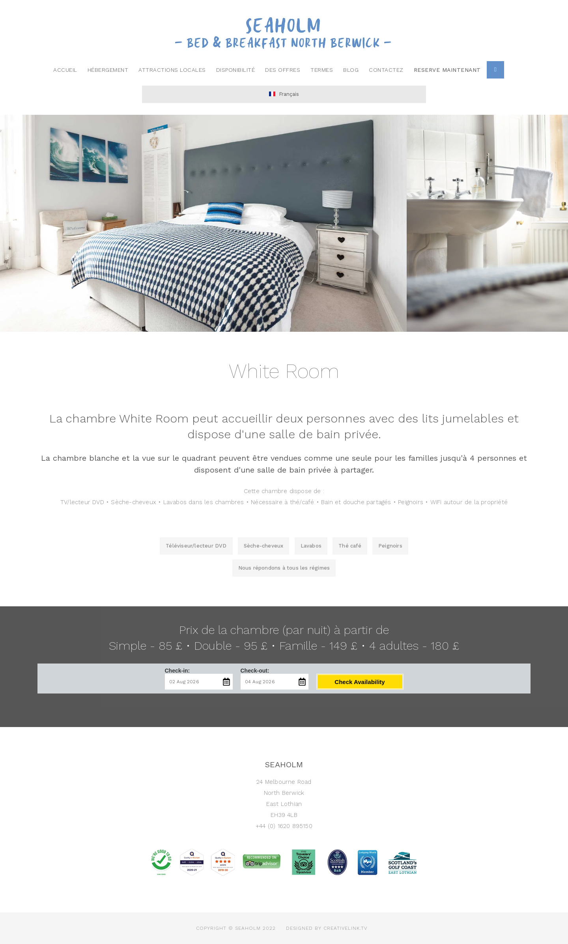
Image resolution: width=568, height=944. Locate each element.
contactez (386, 70)
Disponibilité (235, 70)
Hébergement (108, 70)
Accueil (65, 70)
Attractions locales (172, 70)
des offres (282, 70)
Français (284, 94)
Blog (351, 70)
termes (321, 70)
